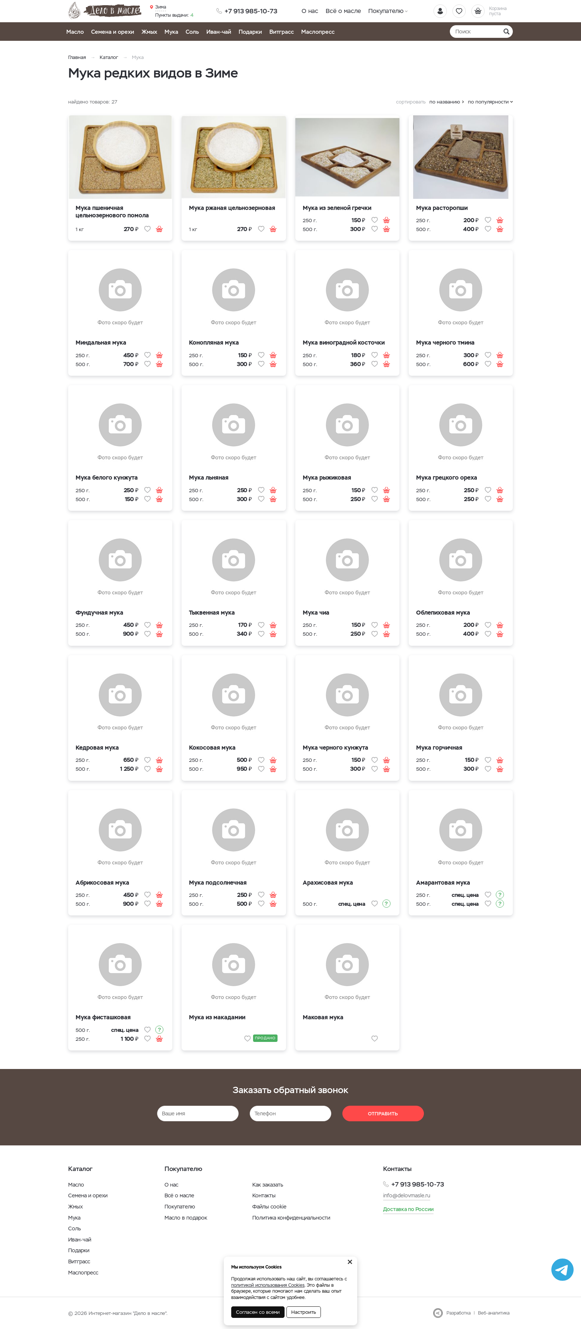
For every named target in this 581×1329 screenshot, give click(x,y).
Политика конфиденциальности (291, 1217)
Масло (75, 31)
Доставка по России (408, 1209)
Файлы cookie (269, 1206)
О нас (310, 11)
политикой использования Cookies (268, 1285)
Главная (77, 57)
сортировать (411, 101)
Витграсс (281, 31)
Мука (171, 31)
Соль (192, 31)
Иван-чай (218, 31)
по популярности (488, 101)
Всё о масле (343, 11)
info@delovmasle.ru (406, 1195)
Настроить (303, 1312)
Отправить (383, 1114)
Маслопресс (318, 31)
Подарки (250, 31)
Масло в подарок (186, 1217)
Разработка (458, 1313)
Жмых (149, 31)
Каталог (109, 57)
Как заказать (267, 1184)
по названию (444, 101)
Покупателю (386, 11)
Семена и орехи (112, 31)
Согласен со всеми (258, 1312)
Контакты (264, 1195)
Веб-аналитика (493, 1313)
